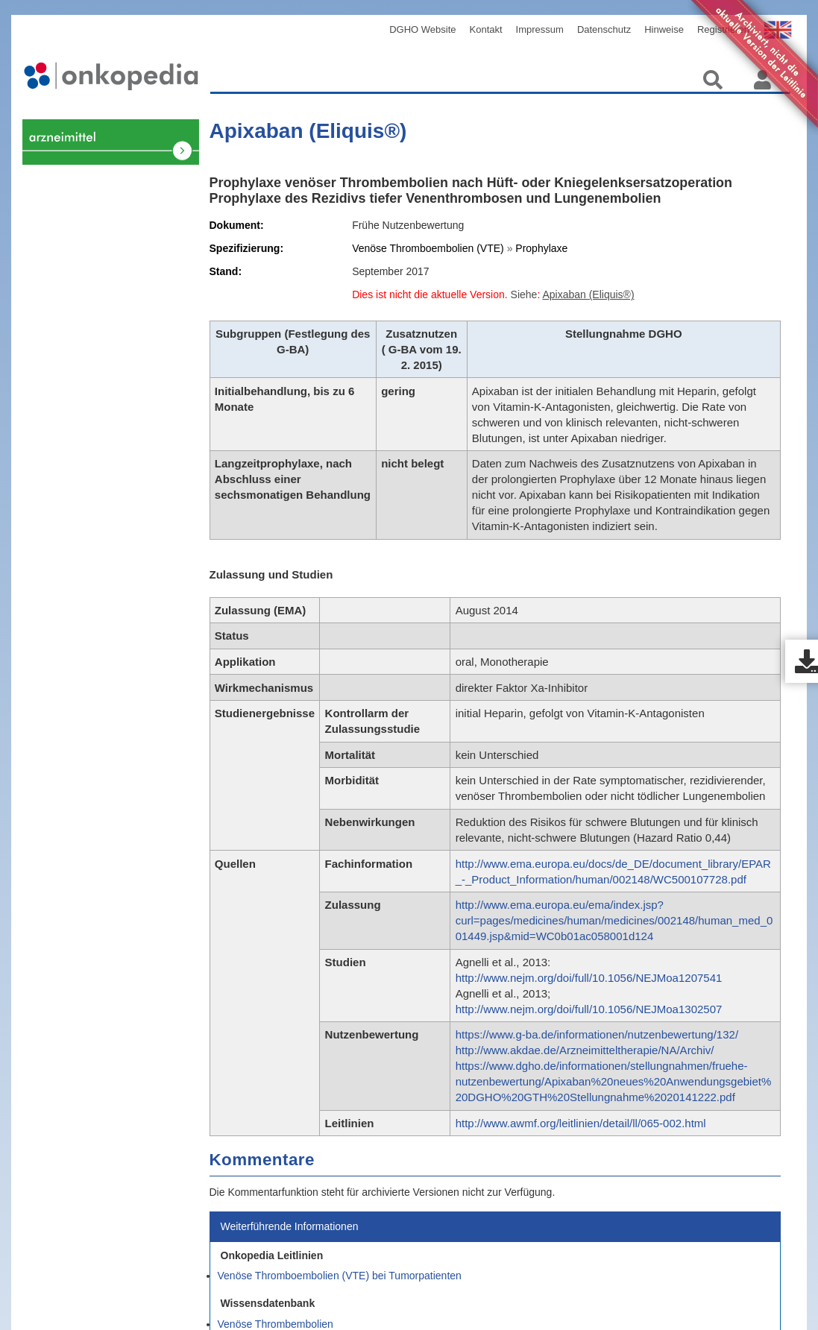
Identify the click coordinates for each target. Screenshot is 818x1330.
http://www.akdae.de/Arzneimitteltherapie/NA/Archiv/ (585, 1050)
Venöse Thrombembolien (103, 310)
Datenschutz (604, 29)
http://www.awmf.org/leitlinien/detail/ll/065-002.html (581, 1123)
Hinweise (664, 29)
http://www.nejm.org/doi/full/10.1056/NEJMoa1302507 (589, 1009)
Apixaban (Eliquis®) (308, 130)
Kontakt (486, 29)
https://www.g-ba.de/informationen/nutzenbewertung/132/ (597, 1034)
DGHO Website (422, 29)
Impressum (540, 29)
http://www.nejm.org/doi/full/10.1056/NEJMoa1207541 (589, 977)
